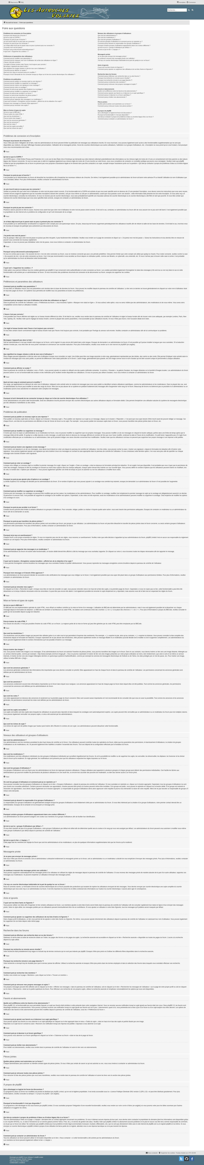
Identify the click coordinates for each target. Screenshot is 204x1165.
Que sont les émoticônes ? (12, 116)
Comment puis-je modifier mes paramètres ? (18, 58)
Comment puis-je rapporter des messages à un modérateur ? (23, 99)
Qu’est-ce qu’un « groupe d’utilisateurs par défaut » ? (114, 47)
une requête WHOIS (12, 1122)
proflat (15, 1161)
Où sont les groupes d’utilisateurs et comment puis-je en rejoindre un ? (120, 41)
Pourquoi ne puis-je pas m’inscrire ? (15, 39)
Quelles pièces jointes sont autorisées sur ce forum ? (114, 104)
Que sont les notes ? (10, 124)
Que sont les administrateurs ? (107, 35)
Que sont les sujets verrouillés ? (14, 126)
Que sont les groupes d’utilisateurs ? (109, 39)
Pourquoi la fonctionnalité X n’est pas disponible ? (113, 115)
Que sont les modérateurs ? (106, 37)
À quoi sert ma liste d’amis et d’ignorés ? (110, 67)
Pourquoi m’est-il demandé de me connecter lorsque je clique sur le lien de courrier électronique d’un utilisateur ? (39, 74)
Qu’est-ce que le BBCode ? (12, 112)
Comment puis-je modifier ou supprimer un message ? (21, 83)
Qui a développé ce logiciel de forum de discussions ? (115, 113)
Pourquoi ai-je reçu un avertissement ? (16, 97)
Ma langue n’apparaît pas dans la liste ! (16, 66)
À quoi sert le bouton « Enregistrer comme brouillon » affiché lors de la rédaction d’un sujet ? (33, 101)
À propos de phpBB (42, 1094)
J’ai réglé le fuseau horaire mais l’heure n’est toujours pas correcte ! (25, 64)
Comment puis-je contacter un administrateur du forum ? (115, 119)
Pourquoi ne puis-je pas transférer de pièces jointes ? (20, 95)
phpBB (20, 1157)
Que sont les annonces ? (11, 122)
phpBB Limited (59, 1092)
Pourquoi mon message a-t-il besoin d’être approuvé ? (21, 103)
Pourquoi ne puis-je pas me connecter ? (16, 43)
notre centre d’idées (125, 1105)
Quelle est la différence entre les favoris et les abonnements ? (117, 91)
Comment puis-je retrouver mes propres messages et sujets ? (117, 84)
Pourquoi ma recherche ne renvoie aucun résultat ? (114, 78)
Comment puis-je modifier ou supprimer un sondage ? (21, 91)
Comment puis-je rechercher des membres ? (112, 82)
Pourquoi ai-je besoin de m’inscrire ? (15, 35)
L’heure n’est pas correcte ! (12, 62)
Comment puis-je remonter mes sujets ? (16, 105)
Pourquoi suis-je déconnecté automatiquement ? (19, 49)
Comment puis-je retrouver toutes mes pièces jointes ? (115, 106)
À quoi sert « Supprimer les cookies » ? (16, 51)
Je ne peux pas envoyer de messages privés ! (112, 56)
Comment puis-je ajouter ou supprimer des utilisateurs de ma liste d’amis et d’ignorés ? (125, 69)
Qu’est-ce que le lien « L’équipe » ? (109, 49)
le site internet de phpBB (116, 344)
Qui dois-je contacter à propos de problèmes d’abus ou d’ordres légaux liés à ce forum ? (126, 117)
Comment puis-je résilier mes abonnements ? (112, 97)
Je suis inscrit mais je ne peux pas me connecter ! (19, 41)
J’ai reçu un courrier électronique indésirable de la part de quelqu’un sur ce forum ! (124, 60)
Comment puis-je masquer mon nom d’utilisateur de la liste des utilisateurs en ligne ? (30, 60)
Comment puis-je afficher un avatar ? (15, 70)
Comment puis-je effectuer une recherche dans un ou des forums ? (119, 76)
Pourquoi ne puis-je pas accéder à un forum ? (18, 93)
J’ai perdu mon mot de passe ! (13, 47)
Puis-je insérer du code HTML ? (14, 114)
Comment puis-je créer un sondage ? (15, 87)
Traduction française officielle (18, 1159)
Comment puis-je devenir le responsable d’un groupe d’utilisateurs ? (119, 43)
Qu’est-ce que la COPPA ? (12, 37)
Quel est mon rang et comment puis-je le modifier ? (20, 72)
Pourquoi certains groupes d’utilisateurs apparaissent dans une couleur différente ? (124, 45)
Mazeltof (22, 1161)
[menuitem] (21, 2)
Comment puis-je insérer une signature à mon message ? (22, 85)
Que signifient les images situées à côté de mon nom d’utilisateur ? (25, 68)
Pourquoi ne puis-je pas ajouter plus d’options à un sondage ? (23, 89)
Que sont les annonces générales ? (15, 120)
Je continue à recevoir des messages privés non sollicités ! (116, 58)
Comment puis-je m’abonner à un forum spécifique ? (114, 95)
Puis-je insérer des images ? (13, 118)
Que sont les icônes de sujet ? (13, 128)
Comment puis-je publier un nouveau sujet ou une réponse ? (23, 81)
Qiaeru (30, 1159)
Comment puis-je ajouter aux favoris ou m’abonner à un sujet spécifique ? (121, 93)
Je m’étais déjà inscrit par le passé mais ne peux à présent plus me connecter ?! (29, 45)
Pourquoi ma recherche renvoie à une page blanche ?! (115, 80)
